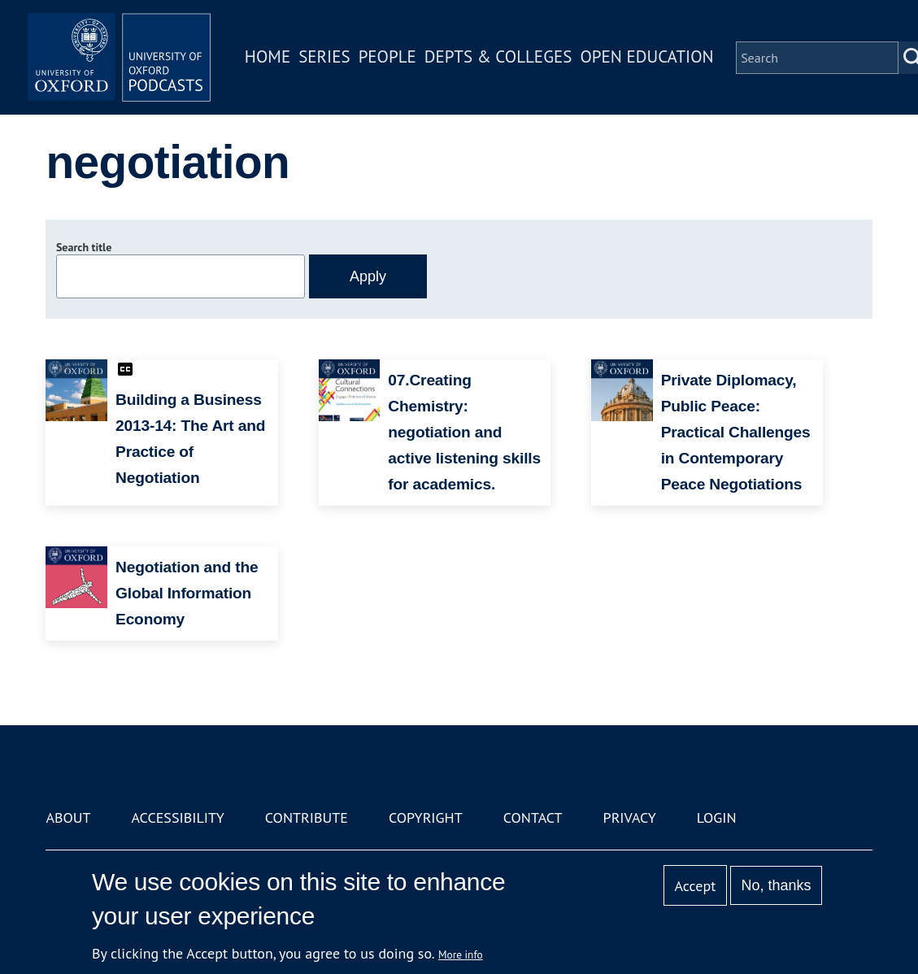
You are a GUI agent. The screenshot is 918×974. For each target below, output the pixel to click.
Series (329, 60)
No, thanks (776, 885)
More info (460, 954)
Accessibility (178, 817)
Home (273, 60)
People (393, 60)
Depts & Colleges (504, 60)
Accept (695, 885)
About (68, 817)
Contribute (306, 817)
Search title (83, 247)
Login (717, 817)
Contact (533, 817)
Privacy (629, 817)
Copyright (426, 817)
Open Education (653, 60)
